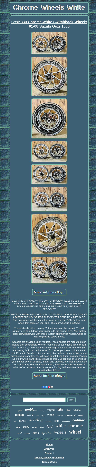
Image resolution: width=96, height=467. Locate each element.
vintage (48, 421)
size (15, 421)
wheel (75, 432)
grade (20, 410)
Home (49, 444)
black (43, 416)
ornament (71, 415)
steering (35, 419)
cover (27, 433)
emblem (31, 409)
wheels (60, 432)
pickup (19, 414)
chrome (75, 425)
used (77, 409)
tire (37, 415)
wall (19, 433)
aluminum (66, 421)
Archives (49, 449)
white (60, 425)
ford (50, 426)
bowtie (26, 426)
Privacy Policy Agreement (49, 457)
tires (22, 421)
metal (34, 427)
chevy (42, 411)
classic (80, 415)
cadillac (78, 420)
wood (50, 414)
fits (60, 409)
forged (51, 409)
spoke (46, 432)
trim (18, 427)
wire (30, 414)
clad (68, 410)
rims (36, 433)
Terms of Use (49, 462)
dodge (42, 427)
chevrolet (60, 415)
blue (56, 420)
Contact (49, 453)
